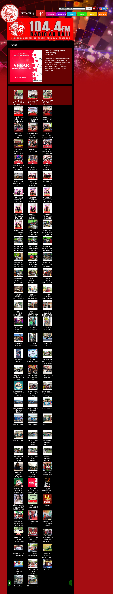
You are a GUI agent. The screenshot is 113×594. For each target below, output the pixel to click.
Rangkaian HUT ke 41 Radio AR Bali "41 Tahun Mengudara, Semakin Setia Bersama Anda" (47, 363)
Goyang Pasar (18, 585)
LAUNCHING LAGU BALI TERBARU (18, 328)
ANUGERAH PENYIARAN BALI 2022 (32, 183)
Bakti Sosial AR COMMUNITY (18, 553)
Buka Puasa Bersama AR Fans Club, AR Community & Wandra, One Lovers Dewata (18, 525)
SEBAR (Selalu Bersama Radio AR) (47, 474)
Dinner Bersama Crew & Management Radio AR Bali (32, 135)
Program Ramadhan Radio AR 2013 (47, 554)
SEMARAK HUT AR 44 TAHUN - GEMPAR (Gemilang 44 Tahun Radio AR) (18, 169)
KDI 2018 (47, 504)
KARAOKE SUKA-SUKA (32, 149)
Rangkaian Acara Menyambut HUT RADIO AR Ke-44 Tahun (47, 168)
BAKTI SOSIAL (47, 407)
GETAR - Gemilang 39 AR (32, 505)
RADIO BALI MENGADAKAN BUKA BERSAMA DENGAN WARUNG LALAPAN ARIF (18, 186)
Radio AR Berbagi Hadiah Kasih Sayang (33, 490)
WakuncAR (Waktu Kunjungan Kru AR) (19, 474)
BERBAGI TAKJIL (47, 343)
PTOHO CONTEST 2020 (32, 359)
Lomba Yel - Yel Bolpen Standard (33, 570)
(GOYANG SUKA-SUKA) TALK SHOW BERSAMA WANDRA (18, 152)
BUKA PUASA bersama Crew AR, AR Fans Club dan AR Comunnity (18, 249)
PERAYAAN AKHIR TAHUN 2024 (47, 118)
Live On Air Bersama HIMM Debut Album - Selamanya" (18, 103)
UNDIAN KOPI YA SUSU (33, 521)
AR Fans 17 (47, 569)
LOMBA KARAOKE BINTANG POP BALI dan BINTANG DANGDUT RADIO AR (33, 283)
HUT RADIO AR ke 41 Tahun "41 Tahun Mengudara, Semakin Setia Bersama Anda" (32, 379)
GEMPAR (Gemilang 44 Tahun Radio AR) (32, 167)
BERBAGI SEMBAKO (32, 327)
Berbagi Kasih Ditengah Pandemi (32, 441)
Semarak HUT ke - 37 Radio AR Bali (47, 522)
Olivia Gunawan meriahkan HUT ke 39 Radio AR (18, 506)
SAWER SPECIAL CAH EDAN (47, 490)
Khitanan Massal (32, 585)
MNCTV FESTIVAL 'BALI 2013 (18, 570)
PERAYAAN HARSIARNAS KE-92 (33, 118)
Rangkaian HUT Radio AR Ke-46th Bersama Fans (32, 103)
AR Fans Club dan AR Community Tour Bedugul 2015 (18, 539)
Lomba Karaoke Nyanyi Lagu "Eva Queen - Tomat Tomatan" (47, 539)
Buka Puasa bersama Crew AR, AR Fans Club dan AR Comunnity (33, 233)
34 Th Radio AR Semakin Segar (33, 553)
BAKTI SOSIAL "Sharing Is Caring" (18, 393)
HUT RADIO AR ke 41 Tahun (47, 376)
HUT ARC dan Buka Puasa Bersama (33, 538)
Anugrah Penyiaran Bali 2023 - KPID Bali (47, 150)
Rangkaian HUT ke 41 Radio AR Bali (18, 377)
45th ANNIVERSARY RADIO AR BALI (47, 134)
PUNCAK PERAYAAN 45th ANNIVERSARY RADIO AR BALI (18, 136)
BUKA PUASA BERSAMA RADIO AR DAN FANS (18, 491)
